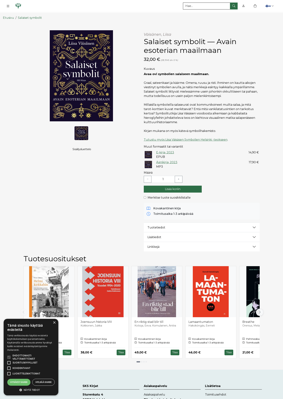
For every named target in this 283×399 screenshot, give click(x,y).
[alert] (31, 357)
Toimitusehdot (215, 392)
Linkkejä (153, 244)
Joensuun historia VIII (96, 319)
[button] (270, 6)
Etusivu (8, 15)
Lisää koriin (172, 186)
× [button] (54, 322)
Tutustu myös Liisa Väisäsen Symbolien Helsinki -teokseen (185, 137)
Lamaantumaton (200, 319)
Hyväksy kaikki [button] (19, 382)
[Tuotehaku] (210, 6)
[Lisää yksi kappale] (178, 176)
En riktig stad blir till (148, 319)
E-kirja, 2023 (165, 149)
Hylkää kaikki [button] (44, 382)
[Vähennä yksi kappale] (147, 176)
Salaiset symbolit (30, 15)
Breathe (248, 319)
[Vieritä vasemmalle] (23, 309)
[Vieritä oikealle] (259, 309)
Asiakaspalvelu (154, 392)
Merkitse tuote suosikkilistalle (169, 195)
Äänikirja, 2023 (166, 159)
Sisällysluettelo (82, 146)
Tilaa (67, 349)
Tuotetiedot (156, 224)
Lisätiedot (154, 234)
